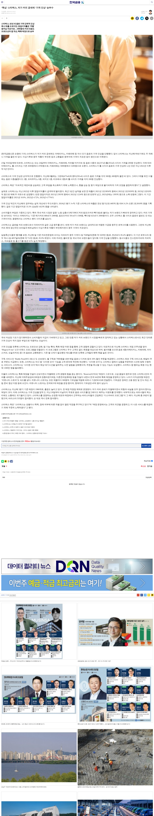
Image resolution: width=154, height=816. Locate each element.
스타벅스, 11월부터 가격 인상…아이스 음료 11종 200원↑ (21, 430)
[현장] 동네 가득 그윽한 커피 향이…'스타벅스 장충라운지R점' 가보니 (25, 433)
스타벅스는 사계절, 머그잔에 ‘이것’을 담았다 (18, 424)
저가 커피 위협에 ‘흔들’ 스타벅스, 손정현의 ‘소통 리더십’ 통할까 (24, 421)
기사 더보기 (12, 527)
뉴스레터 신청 (146, 445)
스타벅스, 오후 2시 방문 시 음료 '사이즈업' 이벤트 (19, 427)
